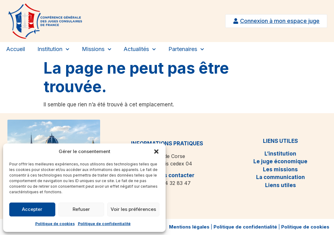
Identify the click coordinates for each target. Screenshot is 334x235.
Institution (53, 49)
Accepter (32, 209)
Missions (97, 49)
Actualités (140, 49)
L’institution (280, 154)
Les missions (280, 169)
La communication (280, 177)
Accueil (15, 49)
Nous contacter (173, 175)
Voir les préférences (133, 209)
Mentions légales (189, 227)
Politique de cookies (55, 223)
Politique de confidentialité (104, 223)
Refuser (81, 209)
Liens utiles (280, 185)
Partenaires (186, 49)
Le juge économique (280, 161)
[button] (156, 151)
